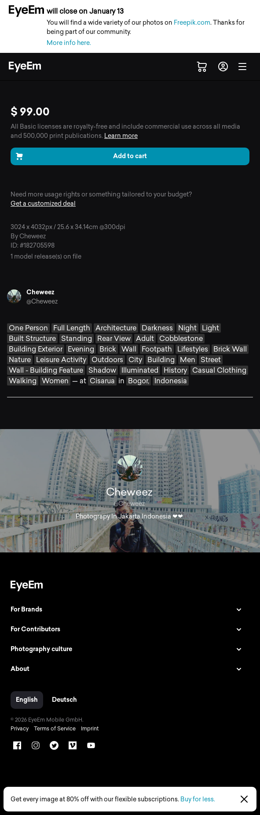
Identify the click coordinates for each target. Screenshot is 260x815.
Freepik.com (192, 22)
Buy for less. (197, 799)
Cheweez (40, 292)
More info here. (69, 43)
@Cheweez (42, 301)
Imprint (90, 729)
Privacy (20, 729)
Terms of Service (55, 729)
